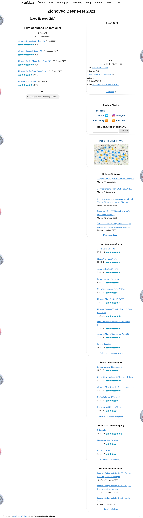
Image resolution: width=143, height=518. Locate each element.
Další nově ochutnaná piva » (111, 353)
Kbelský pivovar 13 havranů (108, 397)
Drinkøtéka (101, 430)
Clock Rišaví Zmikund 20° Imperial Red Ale (115, 377)
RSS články (98, 120)
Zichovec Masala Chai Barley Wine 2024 (113, 334)
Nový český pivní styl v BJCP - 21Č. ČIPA (114, 189)
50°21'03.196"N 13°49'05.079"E (106, 85)
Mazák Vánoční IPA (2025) (108, 259)
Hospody (77, 2)
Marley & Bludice (20, 516)
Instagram (121, 115)
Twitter (101, 115)
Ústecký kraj (98, 74)
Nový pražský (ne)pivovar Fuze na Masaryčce (115, 179)
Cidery (98, 2)
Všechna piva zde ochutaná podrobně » (43, 97)
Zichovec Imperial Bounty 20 (30, 51)
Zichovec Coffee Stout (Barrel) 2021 (33, 71)
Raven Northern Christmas (108, 279)
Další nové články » (111, 235)
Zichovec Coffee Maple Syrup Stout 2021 (35, 61)
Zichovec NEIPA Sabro (27, 81)
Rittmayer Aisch (103, 450)
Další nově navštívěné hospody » (111, 459)
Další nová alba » (111, 509)
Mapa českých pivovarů (111, 141)
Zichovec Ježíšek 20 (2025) (108, 269)
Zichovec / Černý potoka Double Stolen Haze (115, 387)
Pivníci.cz (27, 2)
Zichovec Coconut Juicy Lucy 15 (31, 41)
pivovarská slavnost (100, 67)
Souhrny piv (63, 2)
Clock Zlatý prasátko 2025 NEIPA (111, 289)
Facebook (110, 92)
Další (108, 2)
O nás (117, 2)
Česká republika (108, 74)
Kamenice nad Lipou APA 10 (109, 407)
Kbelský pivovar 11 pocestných (109, 367)
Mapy (88, 2)
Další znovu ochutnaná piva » (111, 416)
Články (41, 2)
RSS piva (120, 120)
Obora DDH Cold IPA (106, 249)
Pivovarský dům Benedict (107, 440)
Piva (50, 2)
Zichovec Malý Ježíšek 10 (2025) (110, 299)
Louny (90, 74)
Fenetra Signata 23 (104, 344)
